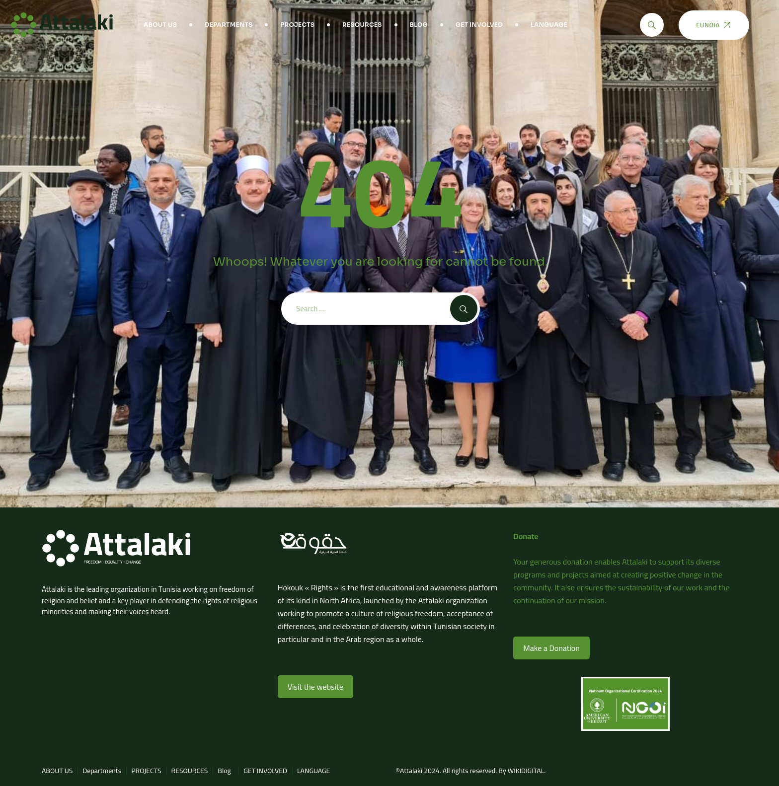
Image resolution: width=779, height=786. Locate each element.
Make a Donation (551, 648)
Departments (228, 24)
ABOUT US (160, 24)
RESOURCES (362, 24)
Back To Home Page (372, 361)
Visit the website (315, 686)
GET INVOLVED (479, 24)
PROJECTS (297, 24)
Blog (419, 24)
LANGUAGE (549, 24)
